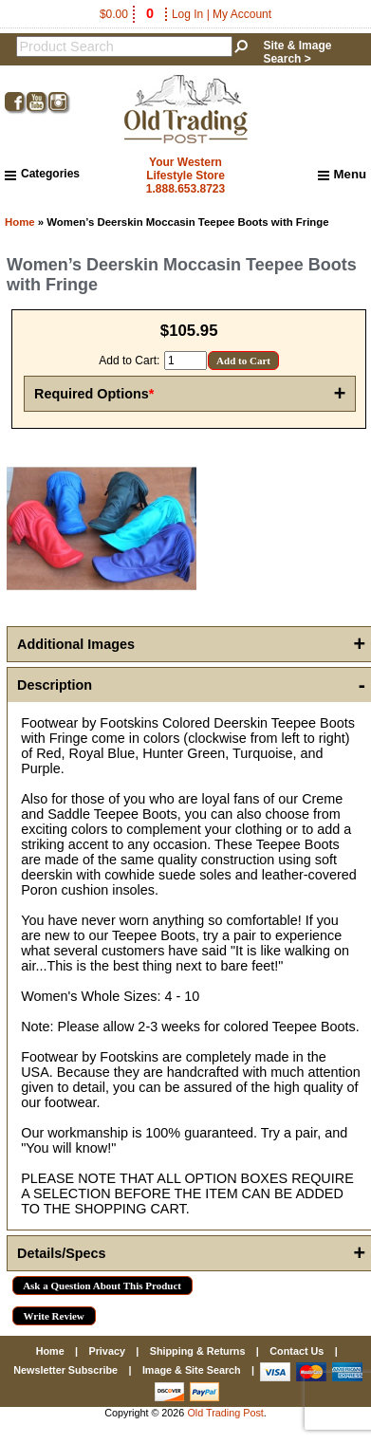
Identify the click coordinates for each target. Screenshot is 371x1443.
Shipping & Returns (198, 1351)
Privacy (106, 1351)
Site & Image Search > (297, 52)
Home (20, 222)
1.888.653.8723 (185, 188)
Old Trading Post (225, 1412)
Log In (187, 14)
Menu (342, 174)
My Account (242, 14)
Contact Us (296, 1351)
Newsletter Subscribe (65, 1370)
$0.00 (128, 14)
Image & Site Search (191, 1370)
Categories (42, 173)
